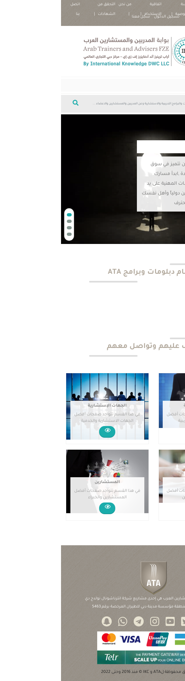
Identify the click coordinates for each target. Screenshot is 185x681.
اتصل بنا (14, 6)
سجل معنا (80, 17)
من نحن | (63, 6)
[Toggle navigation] (171, 85)
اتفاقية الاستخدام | (89, 6)
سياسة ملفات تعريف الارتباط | (161, 6)
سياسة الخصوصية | (121, 6)
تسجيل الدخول (105, 17)
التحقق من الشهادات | (43, 6)
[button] (8, 215)
